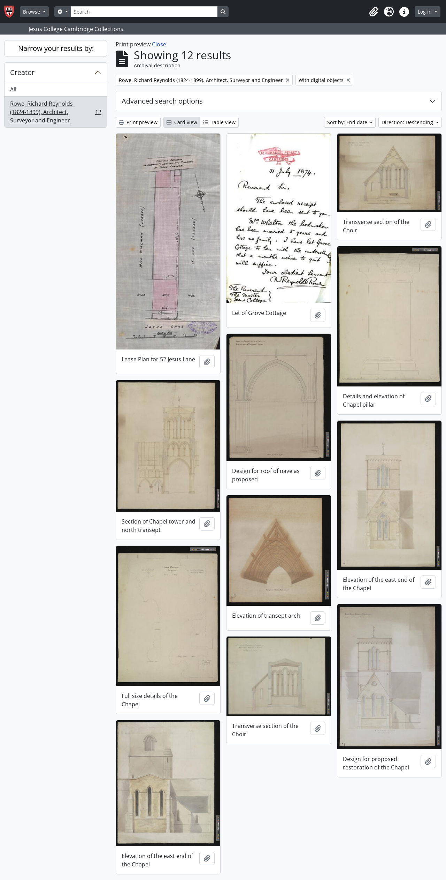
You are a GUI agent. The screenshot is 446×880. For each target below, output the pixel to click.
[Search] (144, 11)
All (13, 89)
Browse (32, 11)
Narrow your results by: (56, 48)
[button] (373, 12)
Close (159, 44)
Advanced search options (162, 101)
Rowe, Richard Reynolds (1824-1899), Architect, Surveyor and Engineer (55, 112)
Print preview (138, 122)
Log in (425, 11)
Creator (22, 72)
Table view (219, 122)
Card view (182, 122)
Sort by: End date (348, 122)
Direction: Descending (408, 122)
